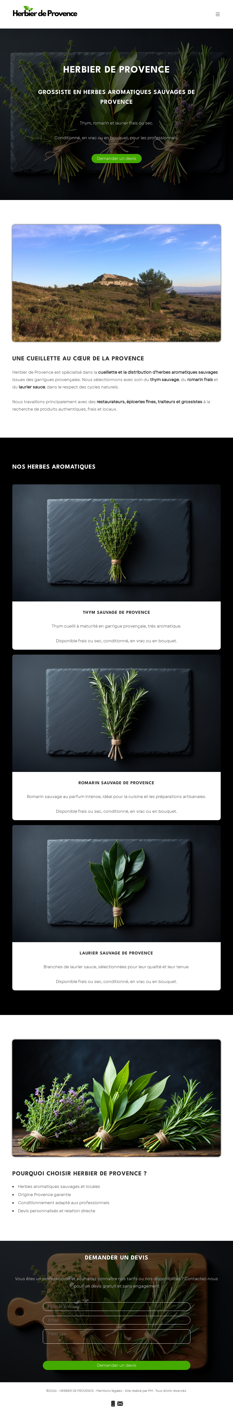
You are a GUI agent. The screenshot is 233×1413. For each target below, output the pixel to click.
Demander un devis (116, 158)
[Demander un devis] (117, 158)
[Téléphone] (113, 1404)
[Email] (120, 1404)
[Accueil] (45, 12)
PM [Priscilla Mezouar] (150, 1391)
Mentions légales (109, 1391)
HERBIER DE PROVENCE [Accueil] (77, 1391)
